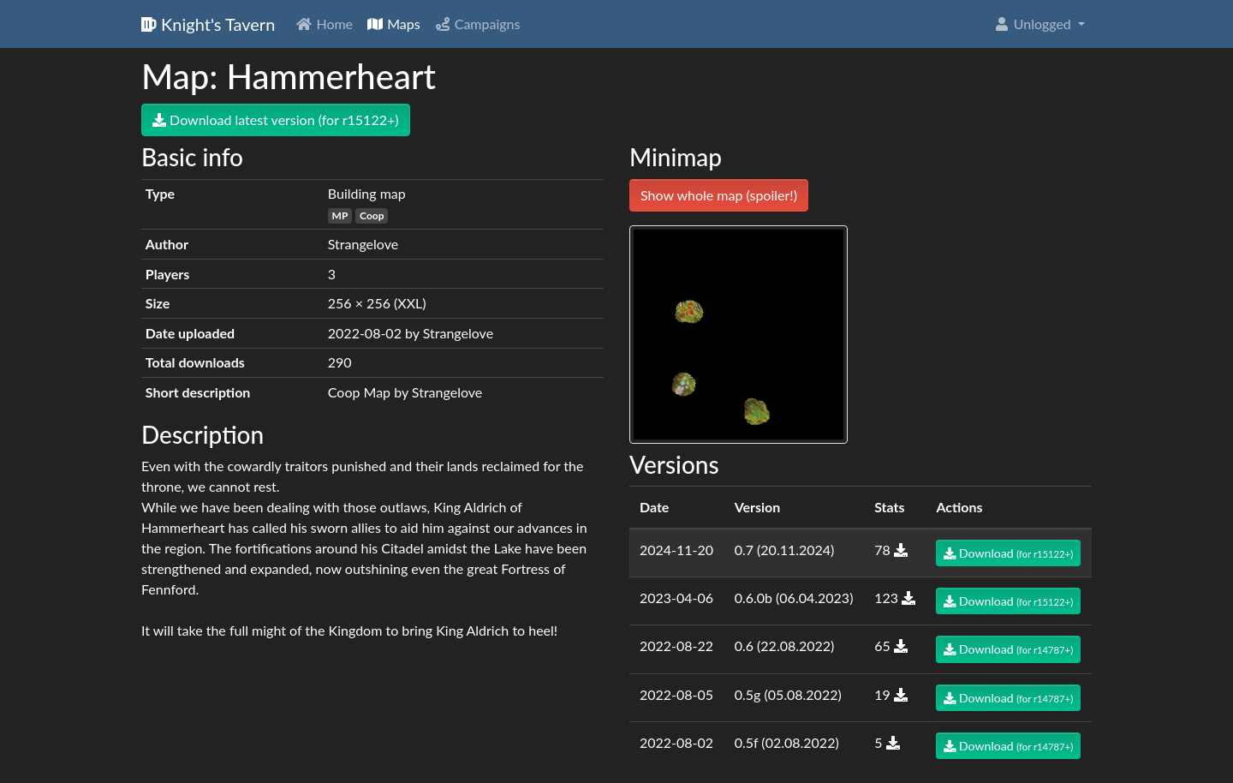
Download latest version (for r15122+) (275, 119)
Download (1008, 553)
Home (324, 23)
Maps (393, 23)
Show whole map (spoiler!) (718, 195)
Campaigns (477, 23)
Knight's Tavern (208, 24)
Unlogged (1034, 23)
